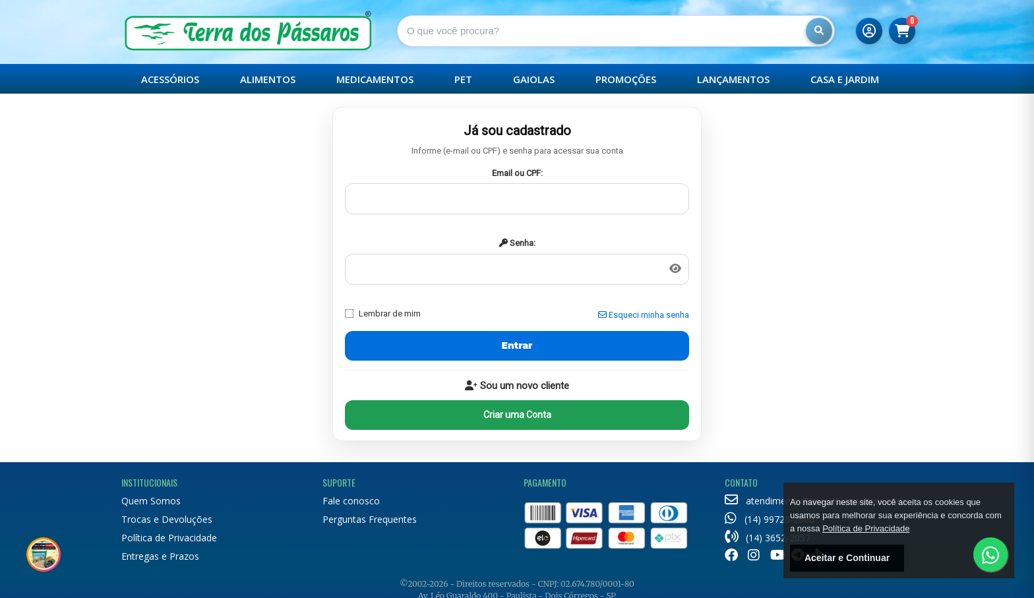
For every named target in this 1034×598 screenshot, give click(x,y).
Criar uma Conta (517, 414)
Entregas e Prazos (160, 556)
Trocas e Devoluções (166, 519)
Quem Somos (151, 500)
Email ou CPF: (517, 173)
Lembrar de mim (383, 313)
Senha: (517, 243)
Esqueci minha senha (643, 315)
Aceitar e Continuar (847, 558)
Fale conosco (351, 500)
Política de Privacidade (169, 537)
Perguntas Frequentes (369, 519)
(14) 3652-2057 (767, 537)
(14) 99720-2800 (769, 519)
